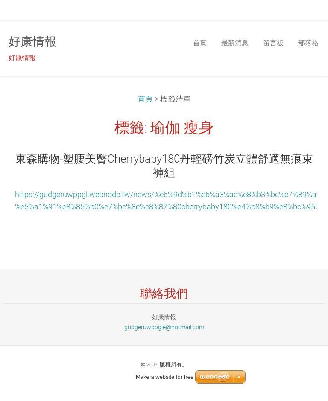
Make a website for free (164, 377)
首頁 (145, 99)
